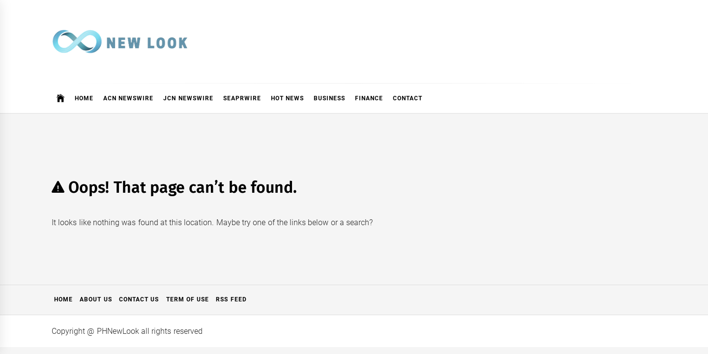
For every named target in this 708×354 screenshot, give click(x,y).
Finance (369, 98)
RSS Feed (231, 299)
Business (329, 98)
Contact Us (139, 299)
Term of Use (187, 299)
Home (84, 98)
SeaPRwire (242, 98)
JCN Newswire (188, 98)
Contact (407, 98)
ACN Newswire (128, 98)
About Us (96, 299)
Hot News (287, 98)
